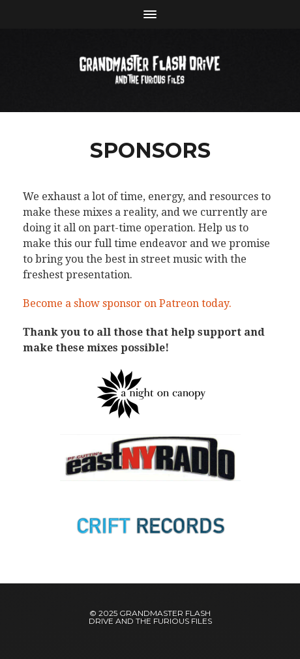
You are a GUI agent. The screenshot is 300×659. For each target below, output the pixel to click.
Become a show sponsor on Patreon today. (127, 303)
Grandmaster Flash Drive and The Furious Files (150, 617)
